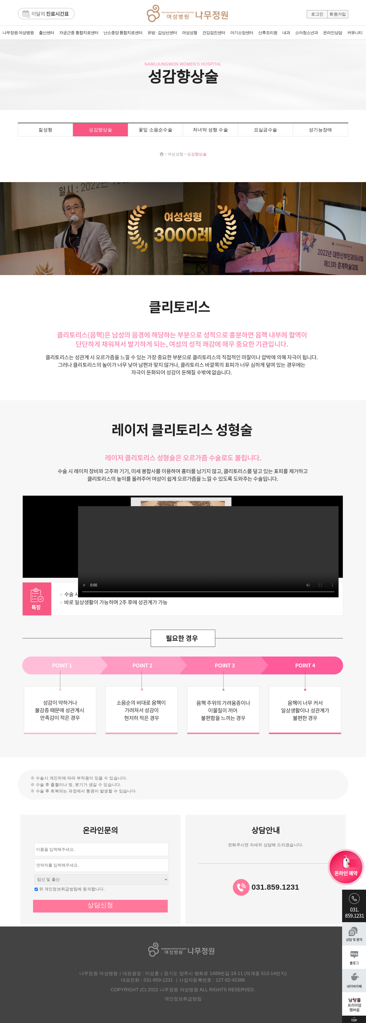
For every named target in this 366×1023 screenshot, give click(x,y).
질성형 (45, 129)
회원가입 (337, 14)
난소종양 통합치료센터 (122, 32)
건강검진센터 (213, 32)
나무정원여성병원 (187, 16)
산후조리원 (267, 32)
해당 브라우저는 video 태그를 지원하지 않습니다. (208, 551)
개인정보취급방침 (183, 998)
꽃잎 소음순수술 (155, 129)
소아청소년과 (306, 32)
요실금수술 (265, 129)
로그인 (317, 14)
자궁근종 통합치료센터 (78, 32)
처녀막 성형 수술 (210, 129)
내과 (286, 32)
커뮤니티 (354, 32)
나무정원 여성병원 (18, 32)
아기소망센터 (241, 32)
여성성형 (189, 32)
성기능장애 (320, 129)
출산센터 (46, 32)
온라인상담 (332, 32)
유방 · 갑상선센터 (162, 32)
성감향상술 (100, 129)
